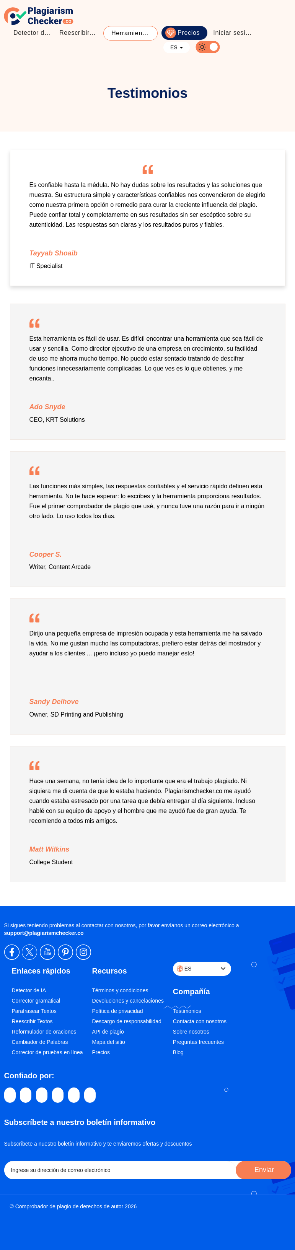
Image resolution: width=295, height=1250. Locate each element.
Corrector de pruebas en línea (47, 1052)
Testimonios (187, 1011)
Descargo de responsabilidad (126, 1021)
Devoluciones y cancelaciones (128, 1001)
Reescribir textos (80, 32)
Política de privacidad (117, 1011)
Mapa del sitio (108, 1042)
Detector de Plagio (34, 32)
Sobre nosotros (191, 1032)
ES (176, 47)
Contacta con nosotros (200, 1021)
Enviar (263, 1170)
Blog (178, 1052)
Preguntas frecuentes (198, 1042)
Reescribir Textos (32, 1021)
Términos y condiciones (120, 990)
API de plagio (108, 1032)
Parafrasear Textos (34, 1011)
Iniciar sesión (233, 32)
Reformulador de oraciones (44, 1032)
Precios (189, 32)
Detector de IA (29, 990)
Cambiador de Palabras (40, 1042)
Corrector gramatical (36, 1001)
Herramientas (131, 33)
